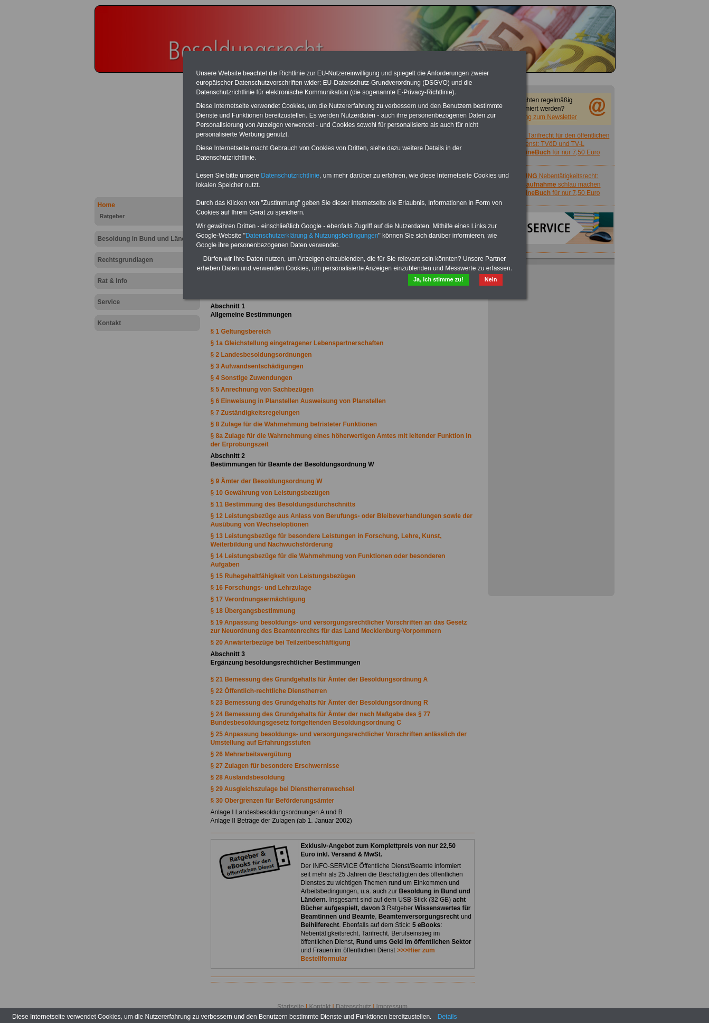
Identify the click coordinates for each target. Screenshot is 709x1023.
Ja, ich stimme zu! (438, 279)
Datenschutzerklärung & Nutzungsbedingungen (312, 235)
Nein (491, 279)
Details (447, 1016)
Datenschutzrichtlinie (290, 175)
